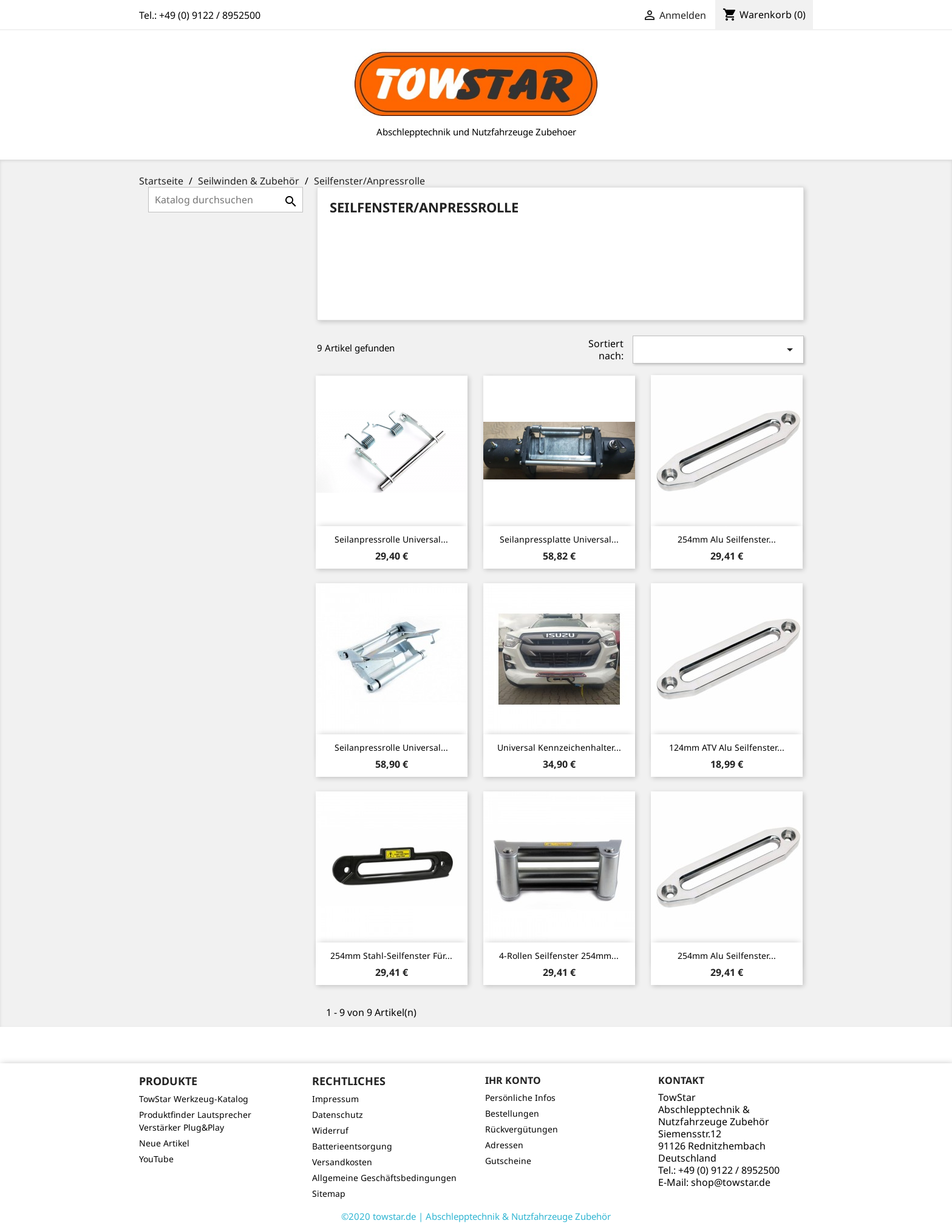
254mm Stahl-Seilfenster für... (391, 955)
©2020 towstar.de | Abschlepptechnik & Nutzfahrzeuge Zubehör (476, 1216)
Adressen (504, 1145)
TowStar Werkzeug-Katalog (193, 1099)
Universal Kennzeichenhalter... (559, 747)
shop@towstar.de (730, 1182)
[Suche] (225, 199)
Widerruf (330, 1130)
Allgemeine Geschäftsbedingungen (384, 1177)
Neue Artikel (164, 1143)
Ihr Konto (513, 1080)
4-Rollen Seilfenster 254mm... (559, 955)
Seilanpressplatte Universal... (559, 539)
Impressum (335, 1099)
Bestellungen (512, 1113)
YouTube (156, 1159)
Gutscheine (508, 1160)
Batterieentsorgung (352, 1146)
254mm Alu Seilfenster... (727, 539)
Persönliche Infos (520, 1097)
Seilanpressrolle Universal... (391, 539)
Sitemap (328, 1193)
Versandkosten (342, 1162)
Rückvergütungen (521, 1129)
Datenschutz (337, 1114)
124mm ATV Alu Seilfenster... (726, 747)
